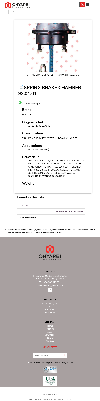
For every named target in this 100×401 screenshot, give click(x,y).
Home (50, 326)
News (50, 338)
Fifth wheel (50, 312)
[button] (64, 355)
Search (50, 332)
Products (50, 329)
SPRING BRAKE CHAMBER (70, 211)
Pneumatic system (50, 303)
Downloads (50, 335)
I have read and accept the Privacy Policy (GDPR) (50, 362)
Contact (50, 341)
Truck (50, 306)
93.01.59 (23, 205)
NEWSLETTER (50, 347)
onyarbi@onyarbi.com (53, 285)
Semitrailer (50, 310)
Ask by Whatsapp (29, 103)
